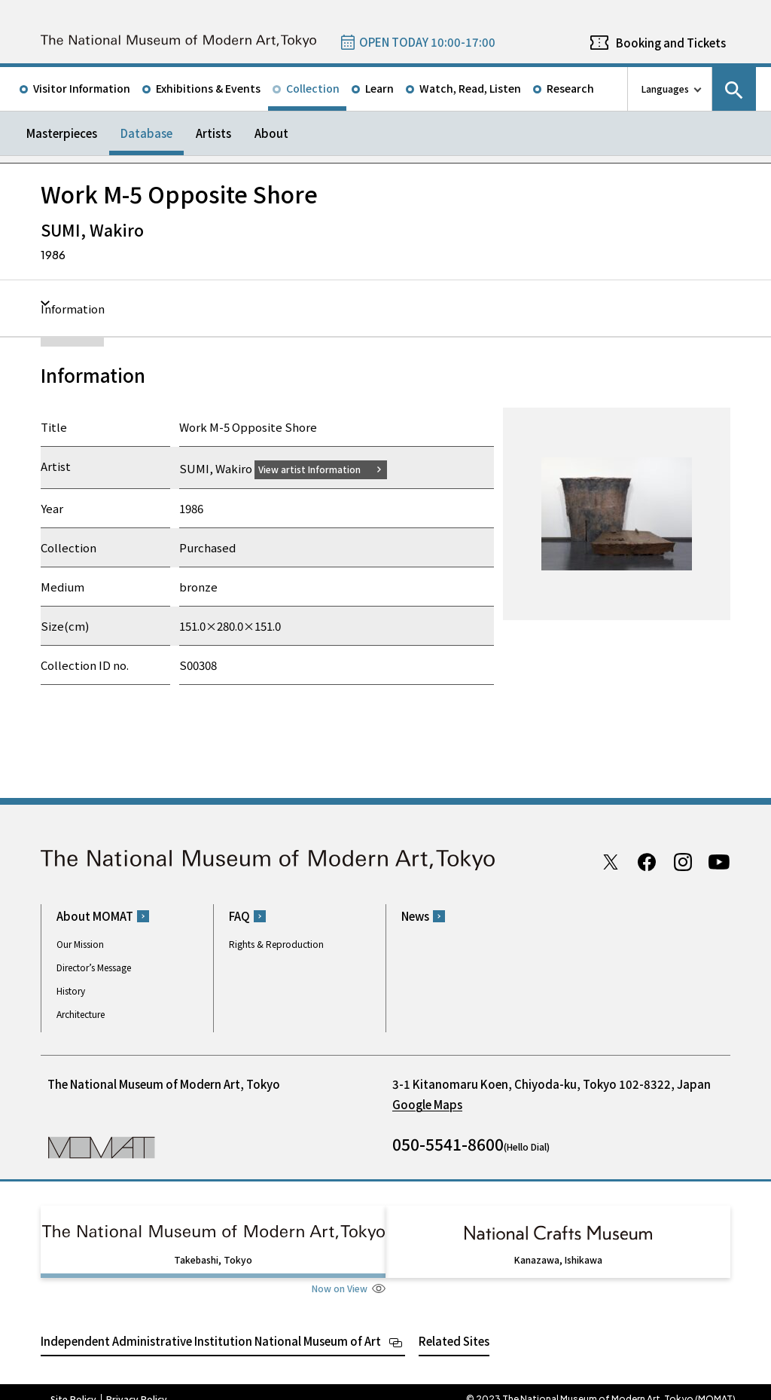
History (70, 990)
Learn (379, 88)
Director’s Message (93, 967)
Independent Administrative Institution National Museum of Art (211, 1326)
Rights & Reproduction (276, 943)
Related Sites (454, 1326)
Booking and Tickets (671, 42)
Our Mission (80, 943)
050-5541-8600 (448, 1144)
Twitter (610, 861)
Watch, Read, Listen (470, 88)
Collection (313, 88)
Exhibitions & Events (208, 88)
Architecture (80, 1013)
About (271, 133)
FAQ (239, 916)
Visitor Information (81, 88)
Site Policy (73, 1385)
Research (570, 88)
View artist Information (318, 468)
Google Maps (427, 1104)
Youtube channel (719, 861)
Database (146, 133)
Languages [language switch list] (665, 88)
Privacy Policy (136, 1385)
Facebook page (646, 861)
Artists (213, 133)
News (415, 916)
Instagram (683, 861)
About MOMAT (94, 916)
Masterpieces (61, 133)
